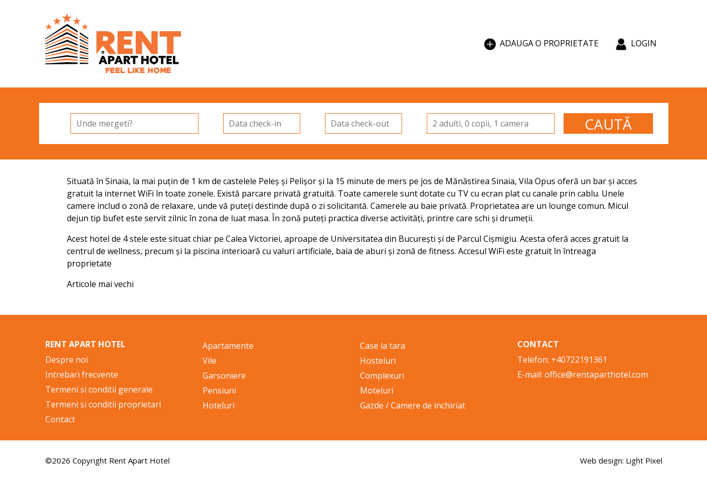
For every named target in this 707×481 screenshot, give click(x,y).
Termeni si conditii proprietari (103, 404)
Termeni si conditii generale (99, 389)
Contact (60, 419)
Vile (209, 360)
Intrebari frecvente (81, 374)
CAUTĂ (608, 124)
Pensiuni (219, 390)
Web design (601, 460)
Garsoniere (224, 375)
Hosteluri (378, 360)
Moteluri (376, 390)
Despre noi (66, 359)
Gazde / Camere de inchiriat (412, 405)
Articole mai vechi (100, 284)
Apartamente (228, 345)
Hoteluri (218, 405)
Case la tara (382, 345)
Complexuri (382, 375)
